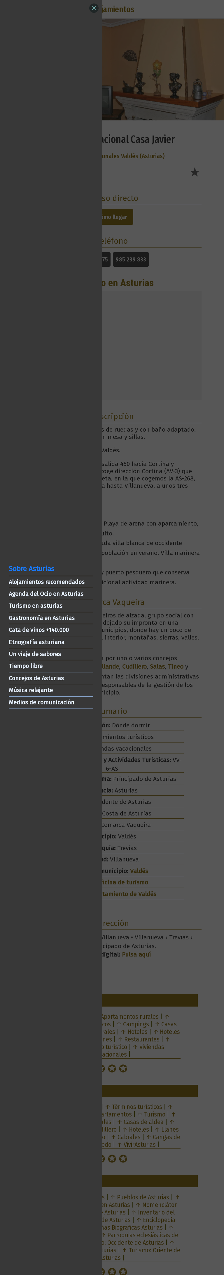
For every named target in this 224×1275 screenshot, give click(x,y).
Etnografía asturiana (36, 642)
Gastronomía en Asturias (42, 618)
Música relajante (31, 690)
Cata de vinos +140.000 (39, 629)
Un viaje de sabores (35, 654)
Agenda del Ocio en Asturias (46, 593)
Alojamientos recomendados (47, 581)
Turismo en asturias (35, 605)
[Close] (94, 8)
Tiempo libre (26, 666)
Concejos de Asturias (36, 678)
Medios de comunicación (41, 702)
